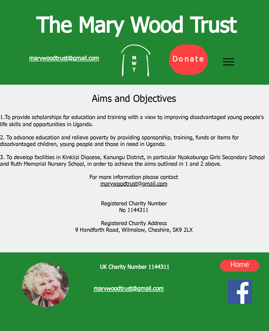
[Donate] (188, 60)
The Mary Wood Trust (136, 26)
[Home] (239, 265)
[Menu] (228, 62)
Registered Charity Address (134, 223)
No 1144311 (133, 210)
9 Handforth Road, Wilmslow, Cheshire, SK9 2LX (134, 230)
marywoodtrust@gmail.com (133, 184)
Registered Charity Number (134, 203)
